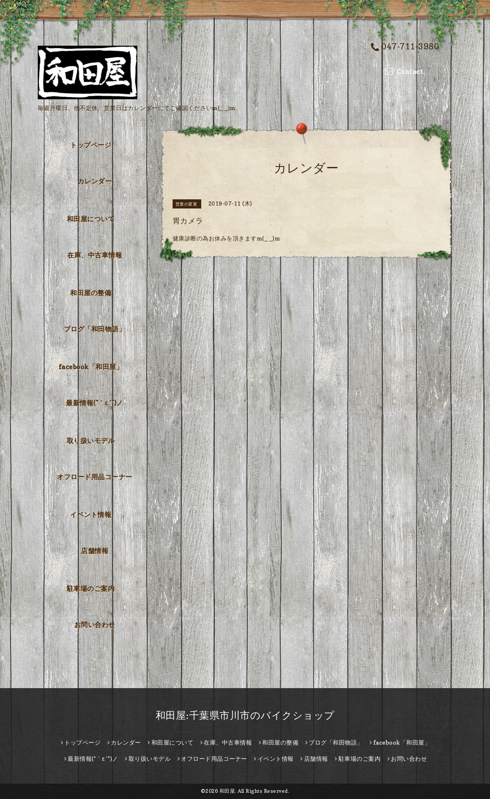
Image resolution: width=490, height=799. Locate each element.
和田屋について (91, 219)
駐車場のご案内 (91, 588)
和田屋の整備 (90, 293)
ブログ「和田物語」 (95, 329)
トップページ (90, 145)
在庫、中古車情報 (94, 255)
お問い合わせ (94, 624)
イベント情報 (90, 514)
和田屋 (227, 791)
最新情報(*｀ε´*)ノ (94, 403)
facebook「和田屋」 (91, 367)
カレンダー (95, 181)
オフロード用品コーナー (94, 477)
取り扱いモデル (91, 440)
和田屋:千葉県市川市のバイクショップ (245, 715)
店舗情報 (94, 551)
